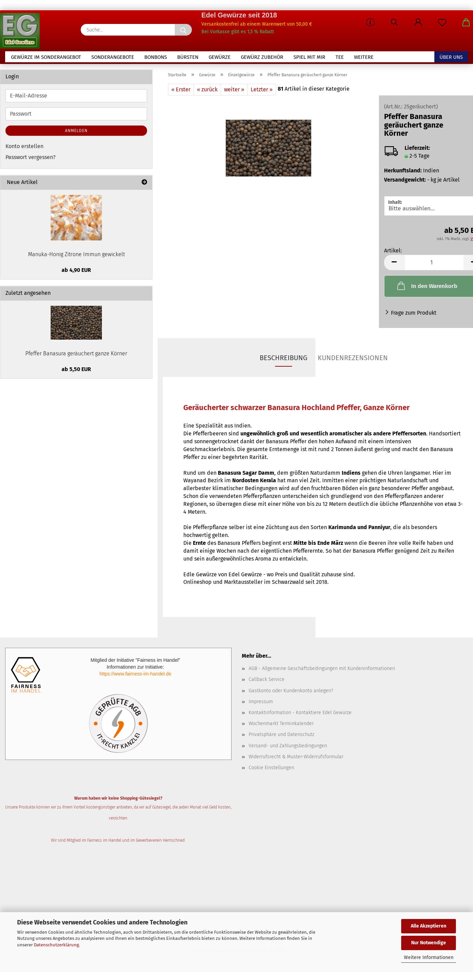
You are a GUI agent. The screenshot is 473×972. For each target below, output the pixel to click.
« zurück (207, 92)
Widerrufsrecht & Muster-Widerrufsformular (296, 759)
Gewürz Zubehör (262, 57)
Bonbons (155, 57)
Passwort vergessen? (30, 160)
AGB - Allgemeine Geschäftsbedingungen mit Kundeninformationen (322, 671)
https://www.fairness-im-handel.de (135, 676)
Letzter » (262, 92)
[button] (418, 24)
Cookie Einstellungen (271, 770)
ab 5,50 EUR (76, 371)
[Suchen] (394, 24)
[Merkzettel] (442, 24)
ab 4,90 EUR (76, 272)
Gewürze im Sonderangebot (46, 57)
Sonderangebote (112, 57)
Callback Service (267, 682)
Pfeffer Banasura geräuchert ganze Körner (76, 356)
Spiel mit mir (309, 57)
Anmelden (76, 133)
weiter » (234, 92)
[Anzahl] (434, 265)
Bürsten (187, 57)
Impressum (261, 704)
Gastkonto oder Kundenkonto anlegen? (291, 693)
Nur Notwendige (428, 943)
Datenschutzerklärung (56, 944)
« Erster (180, 92)
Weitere (363, 57)
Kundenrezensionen (353, 360)
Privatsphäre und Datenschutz (281, 737)
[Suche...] (183, 30)
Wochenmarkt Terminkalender (281, 726)
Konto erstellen (24, 148)
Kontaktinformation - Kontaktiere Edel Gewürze (300, 715)
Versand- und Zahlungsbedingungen (288, 748)
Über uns (451, 57)
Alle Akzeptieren (428, 926)
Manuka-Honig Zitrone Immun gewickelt (76, 256)
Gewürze (220, 57)
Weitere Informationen (429, 957)
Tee (340, 57)
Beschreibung (283, 360)
